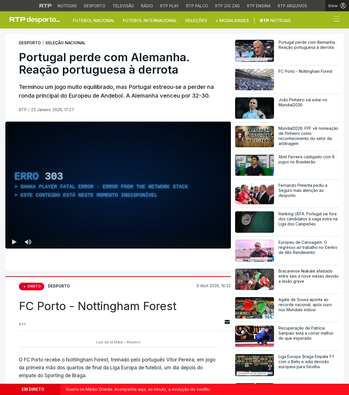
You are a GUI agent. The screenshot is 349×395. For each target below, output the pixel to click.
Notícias (275, 20)
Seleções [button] (196, 20)
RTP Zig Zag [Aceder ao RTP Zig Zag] (227, 5)
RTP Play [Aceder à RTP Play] (169, 5)
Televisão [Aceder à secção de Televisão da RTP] (123, 5)
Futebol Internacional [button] (150, 20)
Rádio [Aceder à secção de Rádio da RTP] (147, 5)
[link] (37, 19)
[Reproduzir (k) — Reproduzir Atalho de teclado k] (14, 242)
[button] (326, 20)
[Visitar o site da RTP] (45, 5)
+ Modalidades (232, 20)
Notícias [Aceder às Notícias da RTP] (67, 5)
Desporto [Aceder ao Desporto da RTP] (94, 5)
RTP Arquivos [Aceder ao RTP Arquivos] (292, 5)
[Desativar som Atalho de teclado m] (28, 242)
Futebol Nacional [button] (94, 20)
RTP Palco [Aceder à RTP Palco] (197, 5)
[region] (118, 185)
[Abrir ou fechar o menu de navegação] (334, 19)
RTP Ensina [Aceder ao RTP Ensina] (259, 5)
